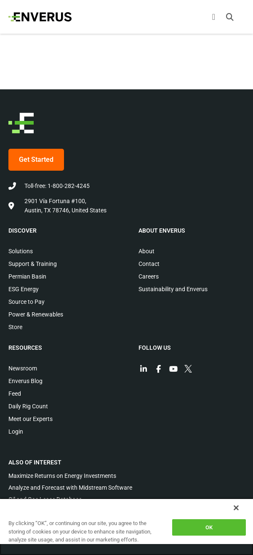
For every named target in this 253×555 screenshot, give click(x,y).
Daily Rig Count (28, 406)
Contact (149, 263)
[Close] (236, 507)
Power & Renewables (35, 314)
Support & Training (32, 263)
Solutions (20, 251)
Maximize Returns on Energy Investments (62, 475)
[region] (126, 526)
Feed (14, 393)
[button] (230, 17)
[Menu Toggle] (213, 17)
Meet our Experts (30, 419)
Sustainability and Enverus (173, 289)
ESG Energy (23, 289)
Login (15, 431)
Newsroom (22, 368)
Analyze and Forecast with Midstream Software (70, 487)
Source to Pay (26, 301)
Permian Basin (27, 276)
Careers (148, 276)
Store (15, 327)
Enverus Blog (25, 381)
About (146, 251)
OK (209, 527)
